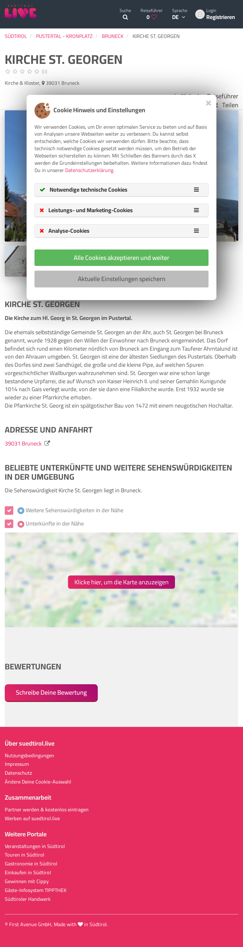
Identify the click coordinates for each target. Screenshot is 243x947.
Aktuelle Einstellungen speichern (121, 279)
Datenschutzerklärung (89, 170)
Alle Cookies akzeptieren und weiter (121, 257)
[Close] (209, 103)
